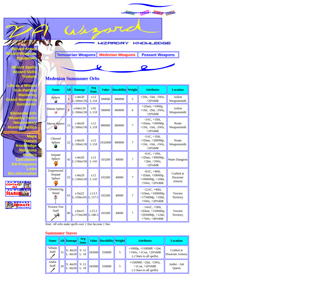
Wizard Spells (24, 67)
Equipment (27, 58)
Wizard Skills (25, 72)
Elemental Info (23, 113)
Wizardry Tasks (23, 118)
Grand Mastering (21, 99)
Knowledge (26, 145)
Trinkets (29, 76)
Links (32, 168)
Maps (32, 136)
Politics (30, 155)
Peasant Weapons (158, 54)
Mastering (27, 95)
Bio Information (22, 173)
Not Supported (20, 211)
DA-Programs (24, 164)
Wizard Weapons (21, 53)
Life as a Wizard (22, 85)
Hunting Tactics (22, 127)
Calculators (26, 159)
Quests (30, 141)
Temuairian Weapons (76, 54)
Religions (28, 150)
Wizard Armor (24, 49)
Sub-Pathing (25, 90)
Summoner (27, 104)
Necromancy (25, 122)
